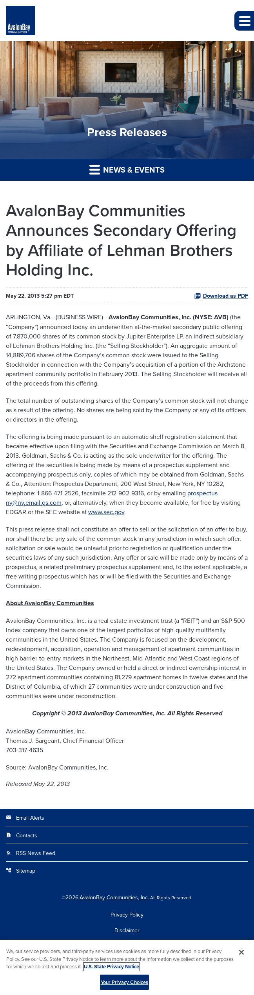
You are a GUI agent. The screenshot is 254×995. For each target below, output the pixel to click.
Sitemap (20, 871)
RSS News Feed (30, 853)
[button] (244, 21)
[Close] (241, 954)
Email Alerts (25, 818)
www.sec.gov (106, 512)
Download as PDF (221, 296)
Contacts (21, 835)
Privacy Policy (127, 914)
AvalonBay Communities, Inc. (114, 897)
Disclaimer (127, 930)
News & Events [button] (127, 169)
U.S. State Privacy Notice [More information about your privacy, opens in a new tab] (111, 969)
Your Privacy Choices (125, 984)
